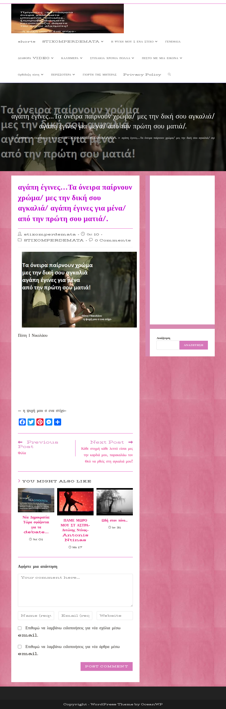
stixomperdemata (50, 234)
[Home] (12, 137)
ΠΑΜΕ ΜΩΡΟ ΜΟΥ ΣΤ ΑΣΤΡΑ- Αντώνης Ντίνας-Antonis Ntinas (75, 530)
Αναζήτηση (163, 338)
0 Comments (113, 240)
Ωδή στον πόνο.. (115, 520)
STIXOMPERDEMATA (54, 240)
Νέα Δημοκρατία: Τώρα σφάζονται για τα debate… (36, 525)
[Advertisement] (75, 374)
